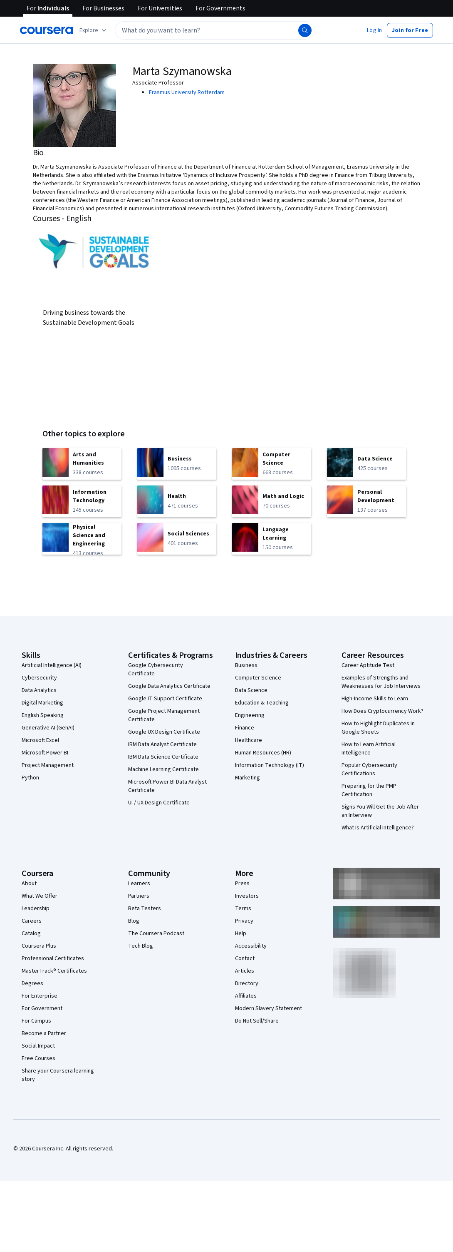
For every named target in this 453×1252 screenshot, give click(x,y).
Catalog (31, 933)
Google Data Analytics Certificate (169, 686)
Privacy (244, 921)
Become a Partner (44, 1033)
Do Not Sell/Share (257, 1021)
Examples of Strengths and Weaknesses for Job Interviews (381, 682)
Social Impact (38, 1046)
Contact (245, 958)
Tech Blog (140, 946)
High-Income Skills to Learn (375, 698)
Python (30, 778)
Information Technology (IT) (269, 765)
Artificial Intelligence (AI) (52, 665)
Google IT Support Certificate (165, 698)
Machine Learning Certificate (163, 769)
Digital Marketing (42, 703)
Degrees (32, 983)
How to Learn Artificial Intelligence (369, 748)
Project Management (48, 765)
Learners (139, 883)
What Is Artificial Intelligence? (378, 828)
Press (242, 883)
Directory (246, 983)
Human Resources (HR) (263, 753)
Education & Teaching (262, 703)
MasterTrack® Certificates (54, 971)
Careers (32, 921)
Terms (243, 908)
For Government (42, 1008)
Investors (247, 896)
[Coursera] (46, 30)
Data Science (251, 690)
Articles (244, 971)
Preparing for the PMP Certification (369, 790)
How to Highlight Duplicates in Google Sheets (378, 727)
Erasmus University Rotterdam (187, 92)
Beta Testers (144, 908)
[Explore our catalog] (93, 30)
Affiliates (246, 996)
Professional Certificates (53, 958)
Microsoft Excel (40, 740)
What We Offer (39, 896)
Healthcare (248, 740)
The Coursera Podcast (156, 933)
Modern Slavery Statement (268, 1008)
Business (246, 665)
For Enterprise (39, 996)
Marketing (247, 778)
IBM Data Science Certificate (163, 757)
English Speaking (43, 715)
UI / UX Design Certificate (159, 803)
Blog (133, 921)
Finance (244, 728)
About (29, 883)
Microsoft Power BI (45, 753)
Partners (138, 896)
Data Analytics (39, 690)
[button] (374, 30)
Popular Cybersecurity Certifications (369, 769)
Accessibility (251, 946)
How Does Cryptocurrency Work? (382, 711)
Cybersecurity (39, 678)
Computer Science (258, 678)
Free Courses (38, 1058)
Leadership (36, 908)
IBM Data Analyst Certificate (162, 744)
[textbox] (214, 30)
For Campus (36, 1021)
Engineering (250, 715)
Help (240, 933)
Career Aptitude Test (368, 665)
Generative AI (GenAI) (48, 728)
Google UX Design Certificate (164, 732)
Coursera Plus (39, 946)
